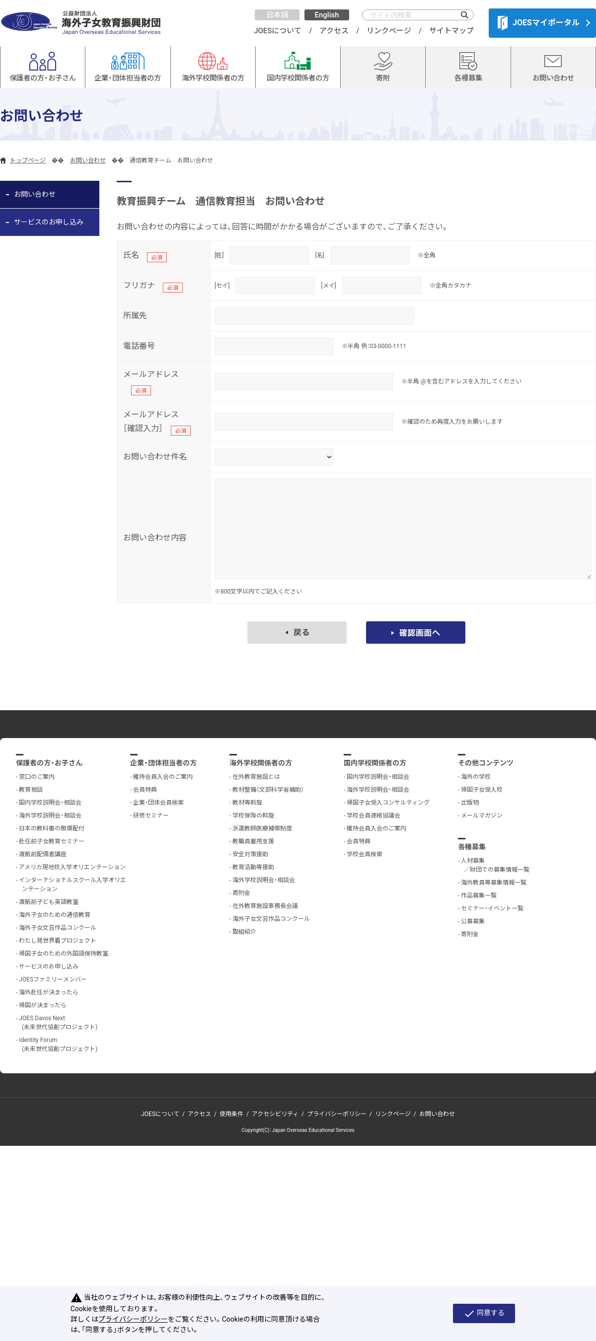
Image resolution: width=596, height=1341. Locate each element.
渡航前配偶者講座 (43, 854)
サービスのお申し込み (48, 222)
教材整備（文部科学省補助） (268, 789)
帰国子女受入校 (482, 789)
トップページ (28, 160)
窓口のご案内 (37, 776)
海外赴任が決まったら (48, 992)
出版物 (470, 802)
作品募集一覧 (479, 895)
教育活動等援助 (253, 867)
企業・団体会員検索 (158, 802)
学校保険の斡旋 (253, 815)
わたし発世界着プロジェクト (57, 940)
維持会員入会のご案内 (163, 776)
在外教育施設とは (256, 776)
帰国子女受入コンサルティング (388, 802)
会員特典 (145, 789)
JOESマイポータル (539, 23)
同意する (484, 1314)
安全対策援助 (250, 854)
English (326, 14)
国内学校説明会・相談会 (50, 802)
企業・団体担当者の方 (163, 763)
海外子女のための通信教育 (54, 914)
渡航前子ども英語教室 (48, 901)
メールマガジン (482, 815)
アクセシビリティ (275, 1114)
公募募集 (473, 921)
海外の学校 (476, 776)
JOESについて (277, 30)
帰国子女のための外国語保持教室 (63, 953)
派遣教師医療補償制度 (262, 828)
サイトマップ (451, 30)
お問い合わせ (88, 160)
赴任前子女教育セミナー (51, 841)
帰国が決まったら (43, 1005)
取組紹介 (244, 931)
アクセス (334, 30)
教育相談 (31, 789)
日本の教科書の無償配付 (51, 828)
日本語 (277, 14)
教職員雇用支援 (253, 841)
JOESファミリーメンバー (53, 979)
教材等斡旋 (247, 802)
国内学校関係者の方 (375, 763)
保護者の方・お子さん (49, 763)
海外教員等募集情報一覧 (493, 882)
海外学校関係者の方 (260, 763)
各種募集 (472, 847)
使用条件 (231, 1114)
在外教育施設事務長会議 (265, 905)
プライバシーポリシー (337, 1114)
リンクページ (389, 30)
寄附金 (241, 893)
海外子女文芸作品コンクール (57, 927)
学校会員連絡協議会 (373, 815)
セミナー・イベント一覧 (492, 908)
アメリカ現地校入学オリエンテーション (72, 867)
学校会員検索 (364, 854)
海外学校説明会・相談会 (50, 815)
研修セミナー (151, 815)
